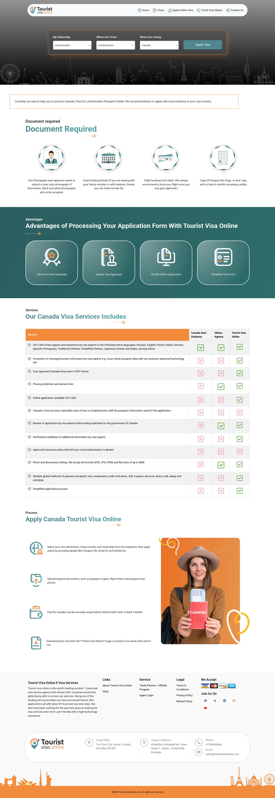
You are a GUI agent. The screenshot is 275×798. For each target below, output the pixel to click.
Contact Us (234, 10)
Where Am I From (106, 37)
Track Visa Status (209, 10)
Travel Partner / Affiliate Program (153, 687)
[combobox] (72, 45)
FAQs (106, 691)
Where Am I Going (150, 37)
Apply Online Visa (180, 10)
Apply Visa (202, 45)
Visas (158, 10)
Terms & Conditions (182, 687)
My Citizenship (61, 37)
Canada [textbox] (146, 45)
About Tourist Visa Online (117, 685)
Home (143, 10)
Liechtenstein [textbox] (62, 45)
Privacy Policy (184, 695)
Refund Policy (184, 701)
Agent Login (146, 695)
